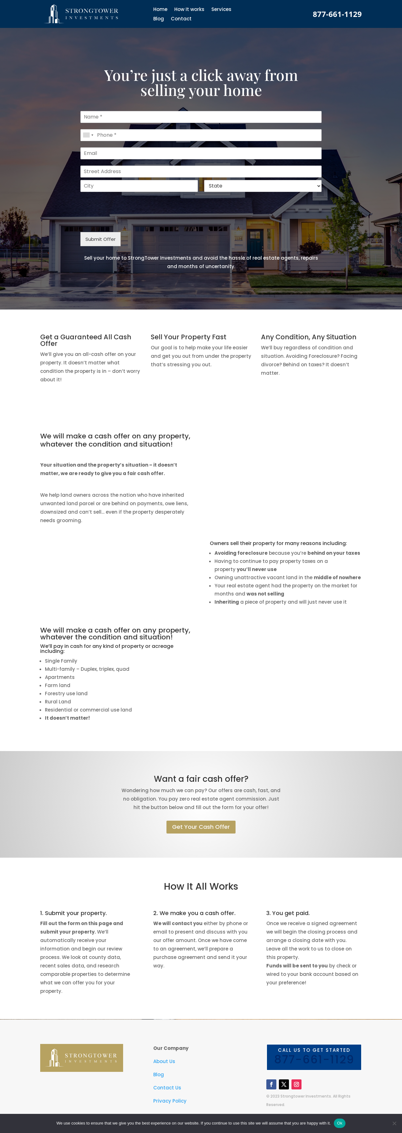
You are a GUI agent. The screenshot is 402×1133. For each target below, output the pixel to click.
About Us (164, 1061)
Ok (339, 1123)
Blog (158, 19)
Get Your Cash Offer (201, 827)
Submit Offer (100, 239)
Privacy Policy (170, 1101)
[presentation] (128, 221)
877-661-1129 (337, 14)
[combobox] (88, 135)
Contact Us (167, 1087)
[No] (394, 1123)
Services (221, 10)
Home (160, 10)
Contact (181, 19)
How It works (189, 10)
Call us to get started (314, 1058)
